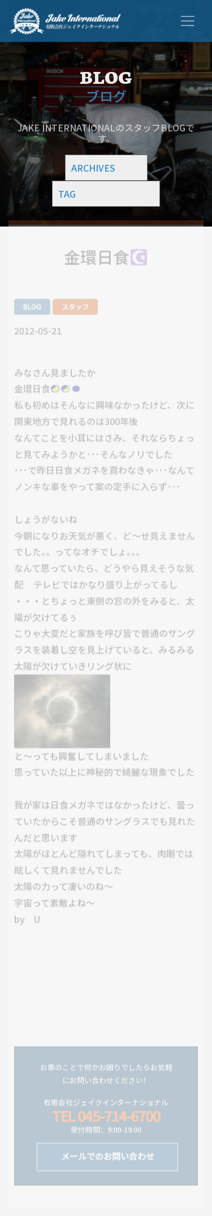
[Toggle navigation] (187, 21)
